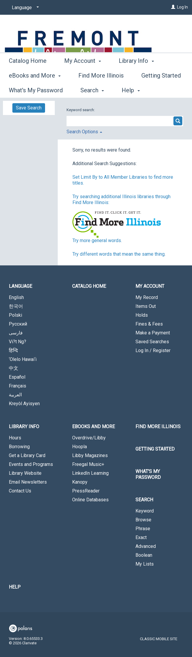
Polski (15, 315)
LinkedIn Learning (90, 473)
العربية (15, 395)
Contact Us (20, 491)
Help (15, 587)
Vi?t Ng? (17, 341)
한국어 (16, 306)
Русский (18, 324)
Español (17, 377)
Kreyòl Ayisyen (24, 403)
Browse (143, 520)
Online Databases (90, 499)
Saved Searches (152, 341)
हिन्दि (13, 350)
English (16, 297)
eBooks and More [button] (93, 426)
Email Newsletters (28, 482)
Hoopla (79, 446)
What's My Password (148, 474)
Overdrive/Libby (89, 438)
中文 (13, 368)
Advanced (145, 546)
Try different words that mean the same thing (118, 254)
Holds (141, 315)
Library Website (25, 473)
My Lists (144, 564)
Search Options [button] (84, 131)
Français (17, 386)
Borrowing (19, 446)
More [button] (130, 90)
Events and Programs (31, 464)
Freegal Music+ (88, 464)
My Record (146, 297)
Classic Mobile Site (158, 639)
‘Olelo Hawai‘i (23, 359)
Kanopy (79, 482)
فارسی (16, 333)
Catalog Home (28, 89)
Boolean (143, 555)
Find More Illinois (158, 426)
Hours (15, 438)
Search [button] (144, 499)
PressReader (86, 491)
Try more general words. (97, 240)
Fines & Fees (149, 324)
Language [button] (20, 286)
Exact (141, 537)
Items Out (145, 306)
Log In (182, 7)
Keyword (144, 511)
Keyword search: (81, 110)
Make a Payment (152, 333)
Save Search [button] (29, 108)
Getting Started (155, 449)
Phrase (142, 528)
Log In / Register (153, 350)
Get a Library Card (27, 455)
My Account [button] (82, 89)
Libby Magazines (90, 455)
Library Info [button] (24, 426)
